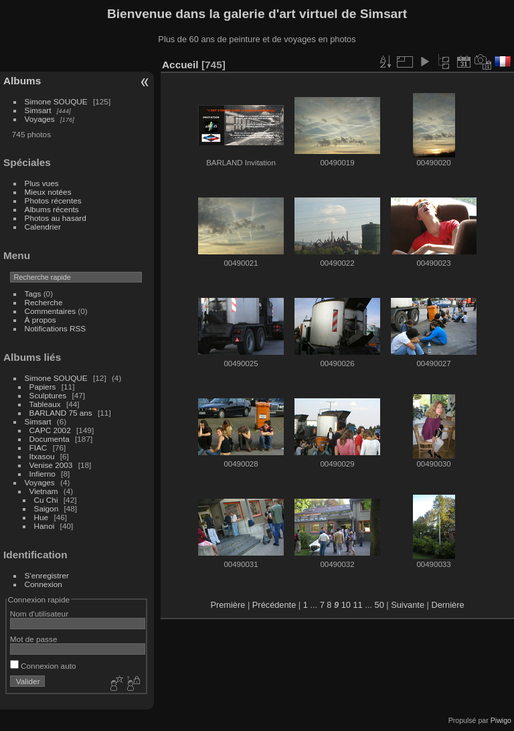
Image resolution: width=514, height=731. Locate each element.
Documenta (49, 438)
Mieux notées (48, 191)
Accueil (180, 64)
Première (227, 605)
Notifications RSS (55, 328)
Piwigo (501, 720)
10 (346, 605)
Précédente (274, 605)
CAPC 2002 (50, 430)
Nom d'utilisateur (39, 613)
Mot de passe (34, 639)
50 (379, 605)
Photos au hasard (55, 218)
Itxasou (42, 456)
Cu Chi (46, 499)
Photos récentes (53, 200)
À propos (40, 319)
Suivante (407, 605)
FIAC (38, 447)
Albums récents (52, 209)
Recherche (44, 302)
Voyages (40, 118)
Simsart (38, 110)
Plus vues (42, 183)
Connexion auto (43, 665)
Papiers (42, 386)
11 (358, 605)
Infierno (42, 473)
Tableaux (45, 404)
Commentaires (50, 311)
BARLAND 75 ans (60, 412)
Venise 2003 (51, 465)
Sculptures (48, 395)
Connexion (43, 584)
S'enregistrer (47, 575)
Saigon (46, 508)
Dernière (447, 605)
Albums (22, 80)
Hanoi (44, 525)
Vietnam (43, 491)
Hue (41, 517)
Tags (33, 293)
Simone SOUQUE (56, 101)
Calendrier (43, 226)
